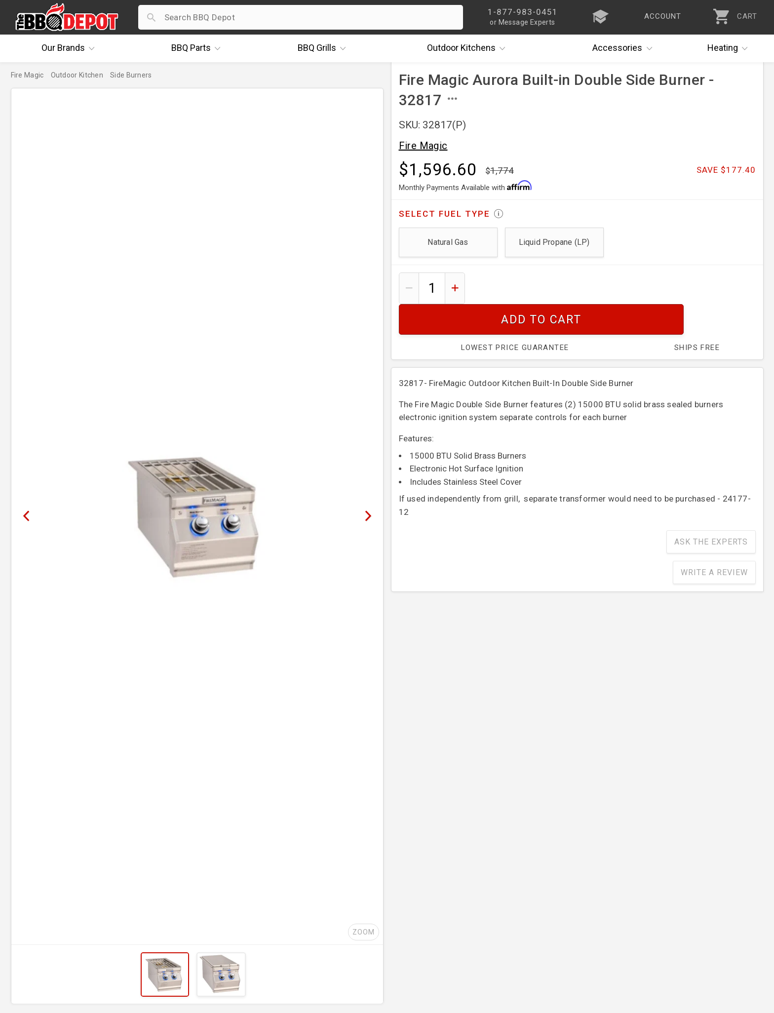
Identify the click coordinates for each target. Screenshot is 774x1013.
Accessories (624, 48)
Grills (324, 48)
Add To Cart (614, 288)
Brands (70, 48)
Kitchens (468, 48)
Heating (730, 48)
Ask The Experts (711, 511)
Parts (198, 48)
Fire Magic (423, 146)
